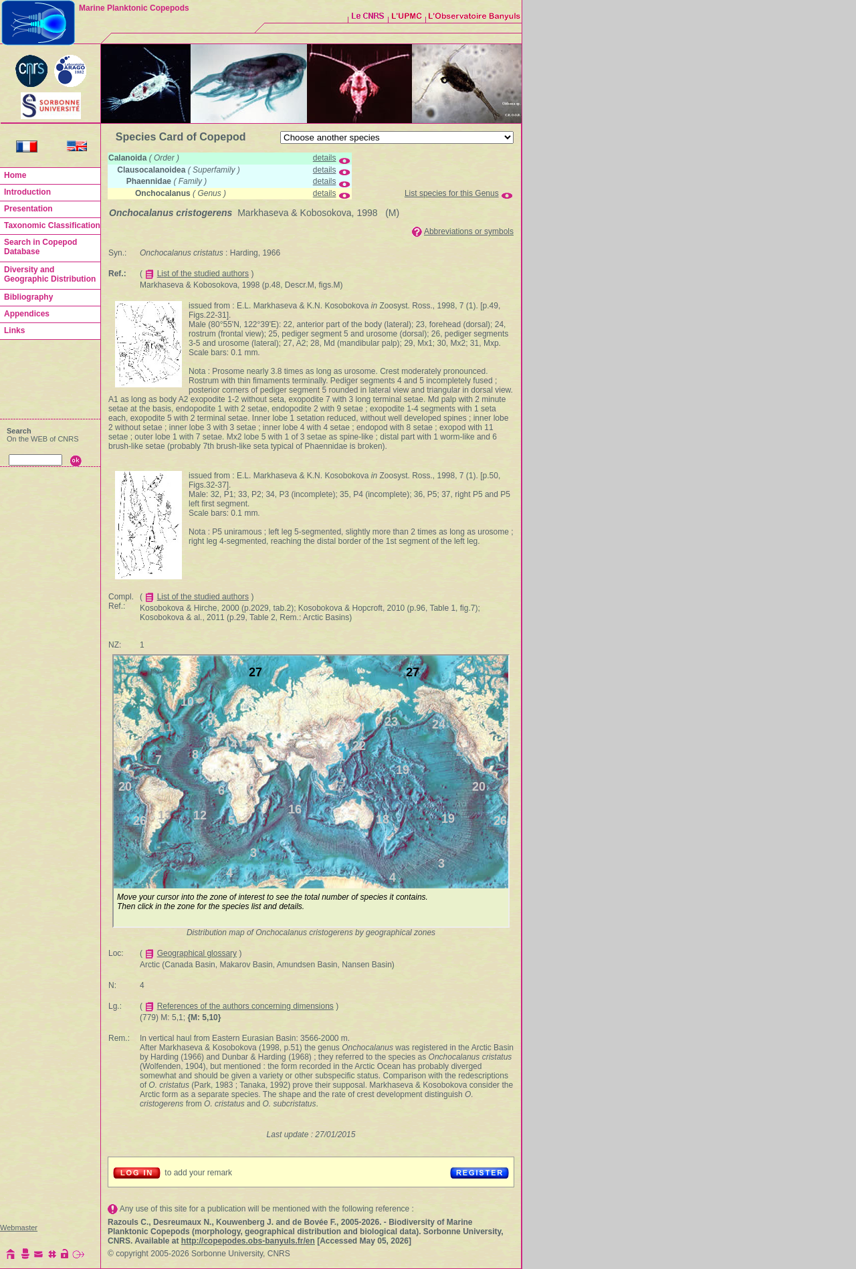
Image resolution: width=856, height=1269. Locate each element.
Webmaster (18, 1228)
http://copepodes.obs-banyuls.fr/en (248, 1241)
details (324, 158)
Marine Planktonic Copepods (134, 8)
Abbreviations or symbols (469, 231)
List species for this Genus (452, 193)
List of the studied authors (203, 273)
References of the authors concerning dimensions (245, 1006)
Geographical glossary (197, 953)
